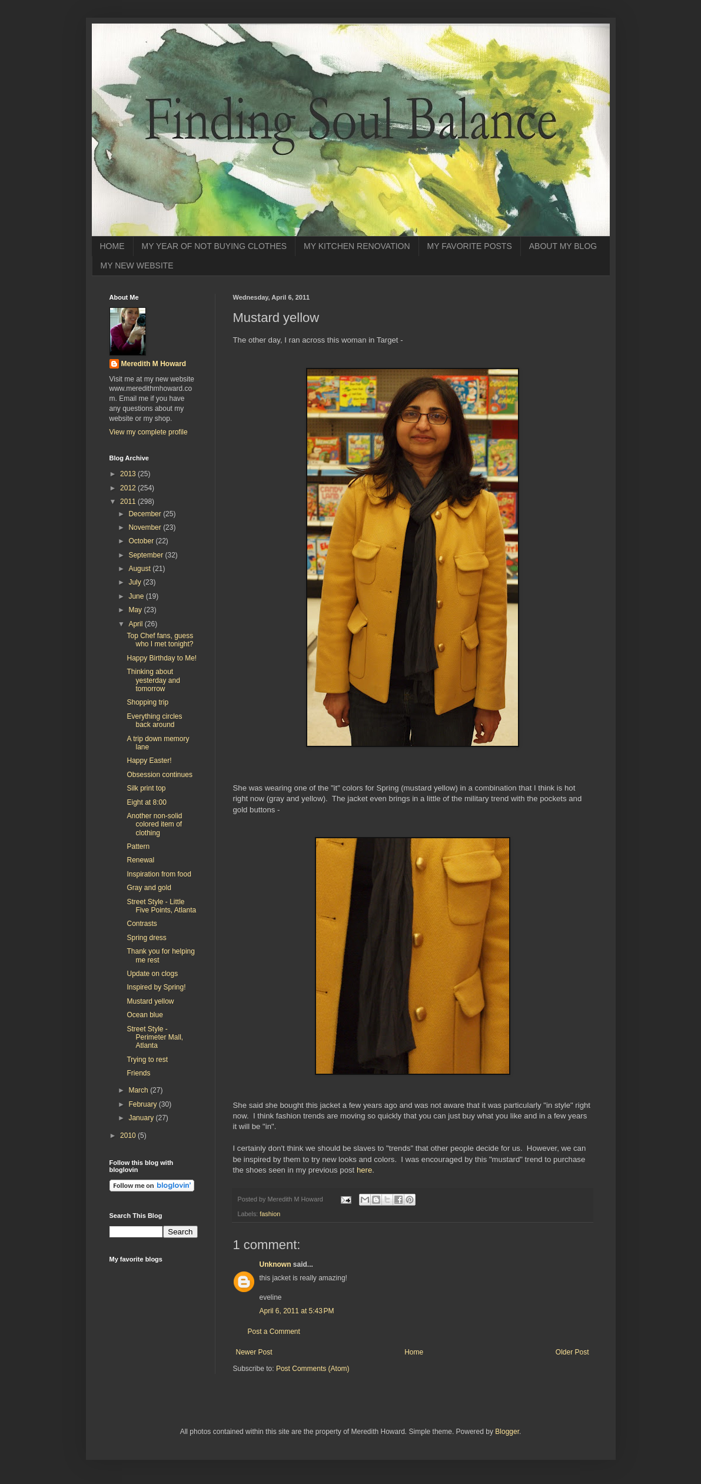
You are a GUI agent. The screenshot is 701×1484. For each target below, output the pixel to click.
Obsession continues (159, 775)
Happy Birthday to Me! (162, 658)
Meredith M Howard (154, 364)
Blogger (507, 1431)
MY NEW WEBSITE (137, 265)
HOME (112, 246)
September (146, 555)
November (145, 527)
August (140, 569)
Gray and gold (149, 888)
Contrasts (142, 923)
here (364, 1170)
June (136, 596)
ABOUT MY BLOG (563, 246)
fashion (270, 1213)
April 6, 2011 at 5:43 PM (297, 1311)
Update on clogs (152, 974)
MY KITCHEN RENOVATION (357, 246)
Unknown (275, 1264)
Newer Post (254, 1352)
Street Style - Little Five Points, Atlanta (161, 906)
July (135, 582)
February (143, 1104)
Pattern (138, 846)
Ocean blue (144, 1015)
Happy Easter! (149, 760)
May (136, 610)
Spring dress (146, 938)
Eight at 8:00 (146, 802)
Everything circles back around (154, 720)
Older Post (572, 1352)
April (136, 624)
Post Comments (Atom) (313, 1369)
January (141, 1118)
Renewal (140, 860)
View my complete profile (148, 432)
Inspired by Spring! (156, 987)
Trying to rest (147, 1059)
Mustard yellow (150, 1001)
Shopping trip (147, 702)
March (139, 1090)
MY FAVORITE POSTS (469, 246)
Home (413, 1352)
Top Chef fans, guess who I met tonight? (160, 640)
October (141, 541)
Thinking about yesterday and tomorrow (153, 680)
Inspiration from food (159, 874)
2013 (129, 474)
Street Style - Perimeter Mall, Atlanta (155, 1037)
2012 (129, 488)
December (145, 514)
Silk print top (146, 788)
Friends (138, 1073)
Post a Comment (274, 1331)
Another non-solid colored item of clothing (154, 824)
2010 (129, 1135)
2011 (129, 501)
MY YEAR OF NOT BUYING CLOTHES (214, 246)
